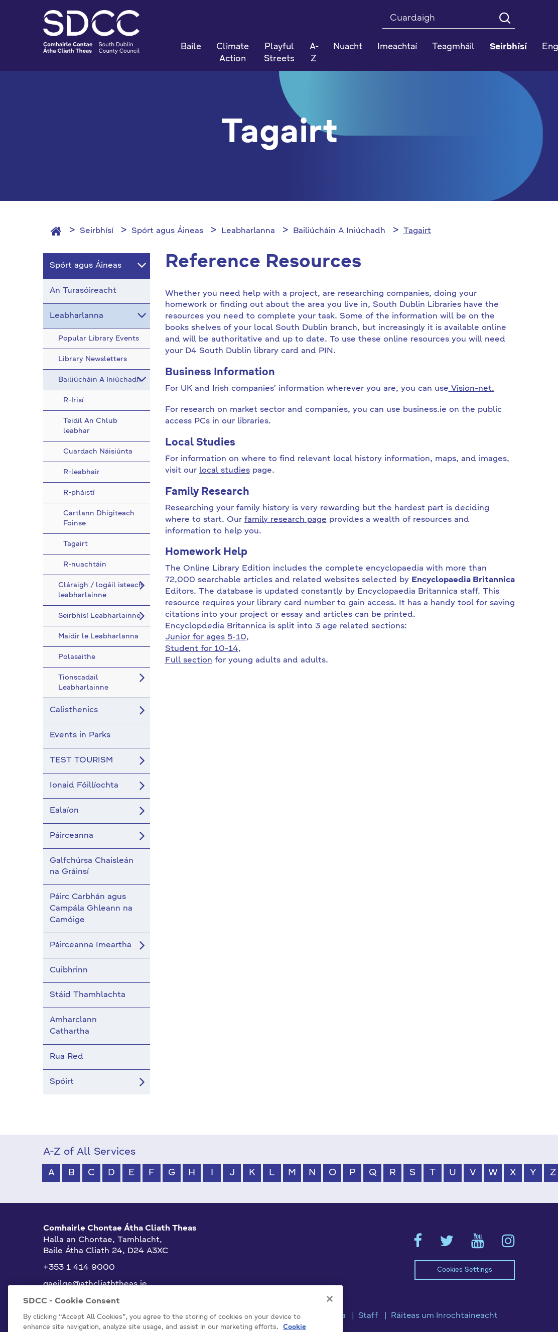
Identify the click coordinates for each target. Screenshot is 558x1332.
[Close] (330, 1313)
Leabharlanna (248, 231)
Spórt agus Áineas (167, 231)
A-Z (314, 53)
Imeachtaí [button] (397, 47)
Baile (191, 47)
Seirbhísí (96, 231)
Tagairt (417, 231)
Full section (188, 660)
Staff (368, 1316)
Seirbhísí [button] (508, 47)
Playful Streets (279, 53)
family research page (285, 520)
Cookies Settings (464, 1270)
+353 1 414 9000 (79, 1268)
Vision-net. (471, 389)
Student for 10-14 (201, 649)
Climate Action (232, 53)
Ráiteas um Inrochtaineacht (444, 1316)
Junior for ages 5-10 (205, 637)
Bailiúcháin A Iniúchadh (339, 231)
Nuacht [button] (347, 47)
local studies (224, 471)
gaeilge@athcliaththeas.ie (95, 1284)
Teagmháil (453, 47)
